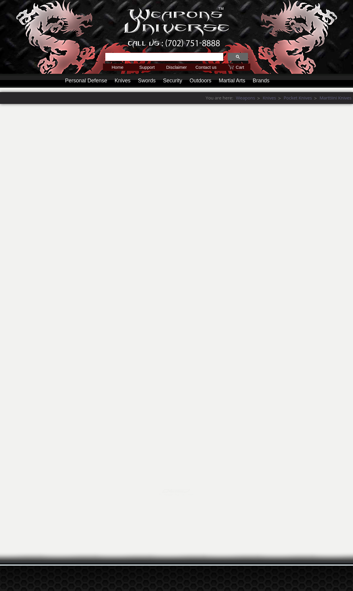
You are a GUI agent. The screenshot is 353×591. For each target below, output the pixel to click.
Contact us (206, 67)
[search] (163, 57)
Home (117, 67)
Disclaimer (176, 67)
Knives (123, 81)
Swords (147, 81)
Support (147, 67)
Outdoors (200, 81)
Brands (261, 81)
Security (172, 81)
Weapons (336, 98)
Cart (240, 67)
